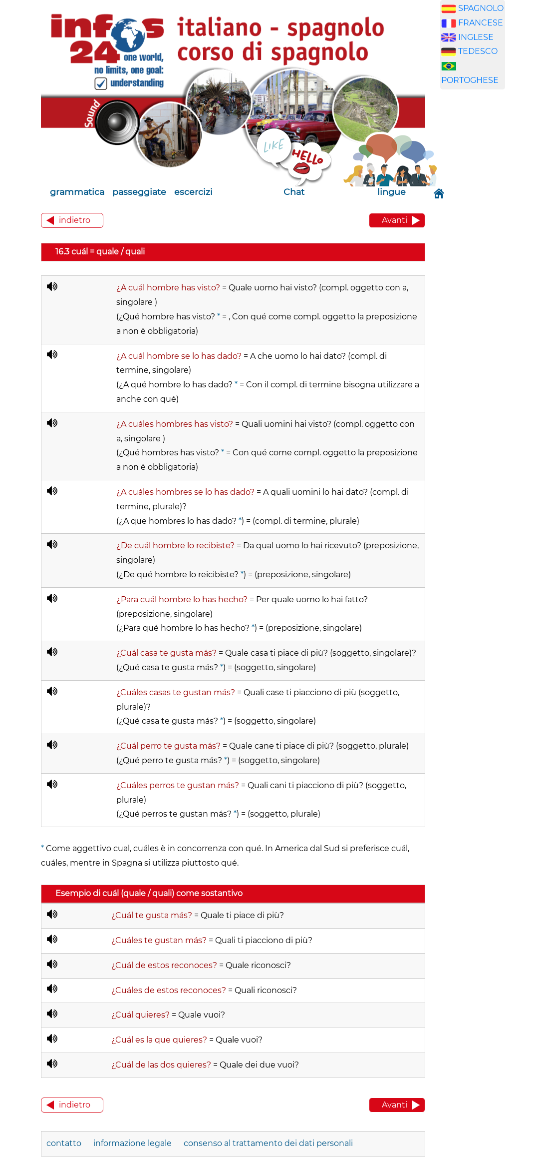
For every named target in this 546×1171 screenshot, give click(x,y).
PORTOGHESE (470, 80)
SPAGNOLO (481, 8)
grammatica (77, 191)
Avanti (394, 220)
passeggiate (139, 191)
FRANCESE (480, 22)
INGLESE (476, 37)
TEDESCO (478, 51)
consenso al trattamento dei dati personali (268, 1143)
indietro (74, 220)
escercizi (193, 191)
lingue (391, 191)
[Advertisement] (487, 254)
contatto (63, 1143)
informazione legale (132, 1143)
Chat (293, 191)
